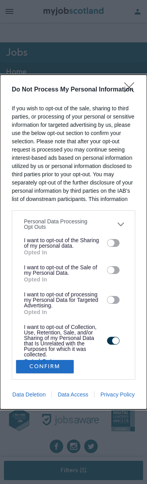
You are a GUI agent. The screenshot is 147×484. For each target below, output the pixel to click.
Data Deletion (29, 394)
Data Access (73, 394)
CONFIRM (44, 366)
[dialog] (73, 242)
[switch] (113, 243)
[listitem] (73, 224)
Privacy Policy (117, 394)
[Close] (131, 89)
